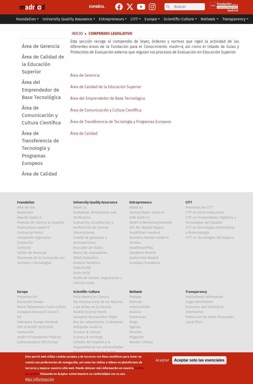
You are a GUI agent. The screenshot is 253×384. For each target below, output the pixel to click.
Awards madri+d (29, 217)
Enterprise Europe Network (37, 322)
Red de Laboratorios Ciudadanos (98, 322)
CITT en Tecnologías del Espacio (210, 238)
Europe (22, 292)
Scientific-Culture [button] (179, 19)
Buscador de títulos (88, 248)
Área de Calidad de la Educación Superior (43, 64)
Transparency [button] (234, 19)
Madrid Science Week (89, 312)
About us (80, 207)
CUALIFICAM (82, 268)
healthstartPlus (141, 248)
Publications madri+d (33, 228)
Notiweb (135, 292)
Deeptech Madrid (142, 253)
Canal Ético (194, 322)
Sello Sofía (81, 273)
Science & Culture (87, 332)
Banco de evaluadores (90, 253)
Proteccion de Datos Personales (210, 317)
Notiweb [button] (208, 19)
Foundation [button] (26, 19)
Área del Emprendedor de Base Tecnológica (41, 89)
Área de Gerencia (41, 46)
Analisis (135, 312)
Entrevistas (137, 317)
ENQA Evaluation (86, 258)
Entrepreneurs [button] (111, 19)
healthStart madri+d (144, 233)
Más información (39, 379)
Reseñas (135, 332)
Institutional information (204, 297)
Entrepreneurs (140, 202)
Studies (135, 243)
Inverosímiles (139, 307)
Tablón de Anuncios (32, 253)
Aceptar (162, 360)
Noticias (135, 302)
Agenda (135, 327)
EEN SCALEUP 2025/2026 (35, 327)
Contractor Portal (30, 233)
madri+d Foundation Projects (39, 337)
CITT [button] (134, 19)
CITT (189, 202)
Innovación (25, 332)
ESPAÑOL (97, 6)
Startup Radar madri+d (146, 212)
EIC (19, 317)
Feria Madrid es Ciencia (91, 297)
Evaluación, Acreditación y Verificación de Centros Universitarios (93, 228)
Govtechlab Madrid (143, 258)
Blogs (133, 322)
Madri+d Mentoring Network (150, 223)
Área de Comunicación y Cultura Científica (41, 115)
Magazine (136, 337)
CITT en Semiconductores (205, 212)
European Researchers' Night (95, 317)
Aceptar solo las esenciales (199, 360)
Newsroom (25, 212)
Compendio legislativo (34, 238)
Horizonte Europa (30, 302)
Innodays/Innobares (144, 263)
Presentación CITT (199, 207)
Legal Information (199, 302)
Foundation (25, 202)
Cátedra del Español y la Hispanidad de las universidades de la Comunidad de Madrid (98, 347)
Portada (135, 297)
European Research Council (38, 312)
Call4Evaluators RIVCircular (37, 342)
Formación (25, 243)
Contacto (24, 248)
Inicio (77, 33)
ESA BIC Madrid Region (146, 228)
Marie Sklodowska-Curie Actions (41, 307)
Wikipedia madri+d (87, 327)
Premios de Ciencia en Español (40, 223)
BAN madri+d (139, 217)
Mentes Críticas (141, 342)
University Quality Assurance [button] (67, 19)
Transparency (196, 292)
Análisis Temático (86, 263)
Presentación (27, 297)
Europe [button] (151, 19)
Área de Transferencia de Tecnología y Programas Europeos (40, 148)
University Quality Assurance (95, 202)
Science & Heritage (88, 337)
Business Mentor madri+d (149, 238)
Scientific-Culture (86, 292)
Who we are (26, 207)
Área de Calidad (39, 174)
